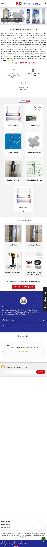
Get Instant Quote (24, 286)
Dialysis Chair (24, 537)
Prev (4, 350)
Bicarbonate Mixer (13, 180)
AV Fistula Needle (34, 125)
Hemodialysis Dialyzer (34, 245)
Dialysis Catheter (13, 153)
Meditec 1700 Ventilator (13, 272)
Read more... (11, 60)
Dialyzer (19, 533)
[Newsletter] (23, 372)
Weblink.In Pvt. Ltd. (22, 544)
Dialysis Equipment (38, 535)
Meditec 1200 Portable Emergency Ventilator (34, 273)
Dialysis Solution (26, 535)
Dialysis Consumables (8, 533)
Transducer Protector (34, 153)
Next (43, 350)
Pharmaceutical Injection (31, 533)
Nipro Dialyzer (23, 207)
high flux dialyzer (13, 125)
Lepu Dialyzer (13, 245)
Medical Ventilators (14, 535)
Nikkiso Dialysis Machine (34, 180)
